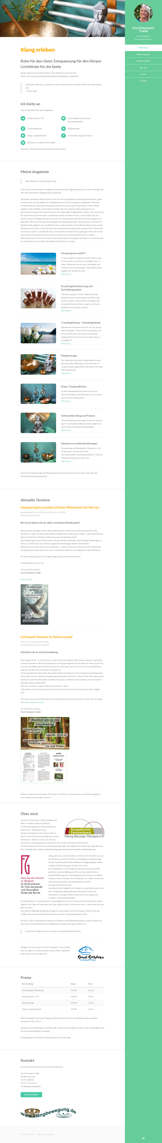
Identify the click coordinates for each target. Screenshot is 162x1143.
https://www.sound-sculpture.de (34, 954)
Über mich (143, 68)
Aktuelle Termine (143, 61)
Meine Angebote (143, 54)
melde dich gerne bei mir (34, 702)
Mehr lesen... (66, 274)
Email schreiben (31, 1094)
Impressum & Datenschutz (45, 1134)
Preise (143, 74)
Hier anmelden (26, 579)
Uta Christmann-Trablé (143, 29)
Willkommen (143, 48)
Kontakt (143, 81)
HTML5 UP (29, 1134)
